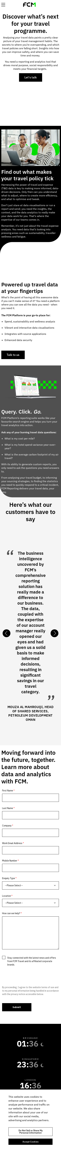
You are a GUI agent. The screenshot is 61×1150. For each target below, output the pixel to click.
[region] (30, 1120)
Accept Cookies (30, 1141)
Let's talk (30, 77)
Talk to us (13, 355)
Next (54, 633)
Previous (6, 633)
